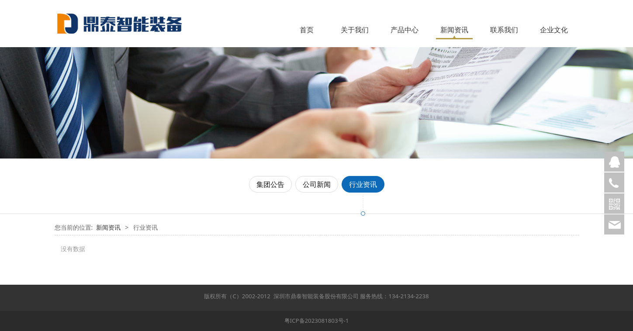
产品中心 (405, 29)
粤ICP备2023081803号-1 (316, 320)
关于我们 (355, 29)
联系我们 (504, 29)
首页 (307, 29)
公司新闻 (317, 184)
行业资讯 (363, 184)
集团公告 (270, 184)
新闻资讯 (454, 29)
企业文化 (554, 29)
